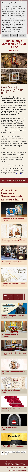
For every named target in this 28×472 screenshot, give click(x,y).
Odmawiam (5, 35)
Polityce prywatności (11, 13)
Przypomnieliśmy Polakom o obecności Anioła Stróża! (14, 220)
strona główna (9, 461)
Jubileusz (7, 463)
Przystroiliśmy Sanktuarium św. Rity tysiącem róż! (14, 354)
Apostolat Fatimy (22, 470)
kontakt (23, 464)
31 (6, 454)
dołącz (15, 461)
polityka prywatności (16, 464)
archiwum (22, 463)
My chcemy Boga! (9, 427)
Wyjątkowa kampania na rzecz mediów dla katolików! (14, 410)
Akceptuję (22, 35)
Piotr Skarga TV (13, 470)
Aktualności (23, 469)
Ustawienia (14, 35)
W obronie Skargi (15, 463)
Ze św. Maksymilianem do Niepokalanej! (13, 316)
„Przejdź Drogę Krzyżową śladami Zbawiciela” (12, 447)
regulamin (7, 464)
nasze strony (21, 461)
